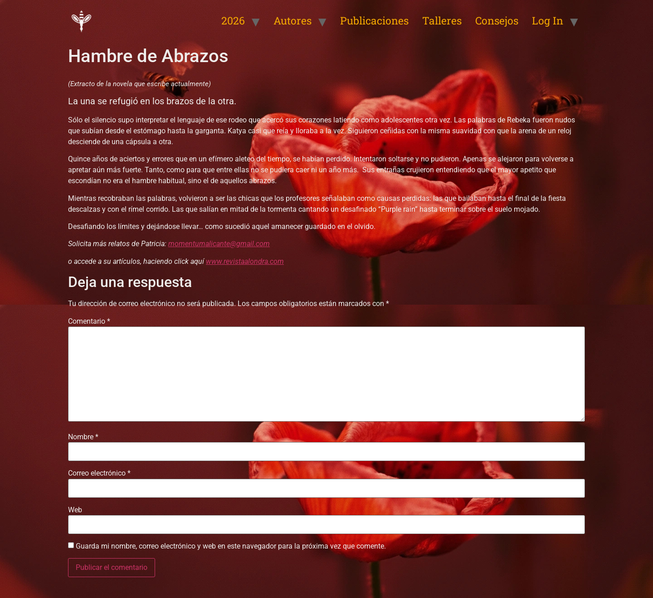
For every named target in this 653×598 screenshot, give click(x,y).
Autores (292, 20)
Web (75, 510)
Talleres (442, 20)
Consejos (496, 20)
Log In (547, 20)
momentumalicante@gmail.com (219, 243)
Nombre (83, 437)
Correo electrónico (99, 473)
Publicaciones (374, 20)
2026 (233, 20)
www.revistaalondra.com (245, 261)
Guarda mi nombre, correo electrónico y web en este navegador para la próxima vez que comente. (231, 546)
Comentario (89, 321)
